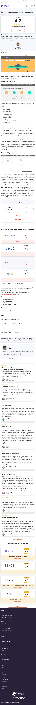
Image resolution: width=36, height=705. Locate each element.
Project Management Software (7, 630)
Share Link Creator (5, 643)
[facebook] (18, 698)
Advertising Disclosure (5, 2)
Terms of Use (4, 683)
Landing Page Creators (6, 628)
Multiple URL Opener (5, 650)
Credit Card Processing (6, 632)
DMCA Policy (4, 686)
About (3, 665)
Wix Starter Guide (5, 612)
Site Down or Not (5, 648)
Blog (3, 667)
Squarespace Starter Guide (7, 615)
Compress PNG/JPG (5, 639)
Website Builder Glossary (6, 656)
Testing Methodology (5, 679)
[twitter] (21, 698)
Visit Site (18, 30)
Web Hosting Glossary (6, 659)
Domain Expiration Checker (7, 646)
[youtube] (23, 698)
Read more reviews (18, 539)
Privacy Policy (4, 681)
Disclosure (4, 674)
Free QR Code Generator (6, 641)
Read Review (17, 558)
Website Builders (5, 623)
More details (18, 219)
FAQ (3, 672)
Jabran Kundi (18, 48)
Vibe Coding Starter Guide (6, 617)
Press (3, 688)
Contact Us (4, 670)
